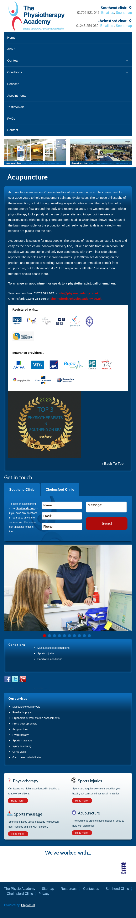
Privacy (43, 893)
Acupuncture (20, 729)
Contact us (91, 888)
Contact (12, 130)
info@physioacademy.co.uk (78, 293)
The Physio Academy (19, 888)
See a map (124, 12)
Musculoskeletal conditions (53, 647)
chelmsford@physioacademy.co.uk (76, 298)
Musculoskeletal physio (26, 706)
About (11, 49)
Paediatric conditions (49, 659)
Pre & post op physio (24, 723)
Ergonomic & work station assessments (36, 717)
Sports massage (22, 740)
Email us (107, 12)
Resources (69, 888)
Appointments (16, 95)
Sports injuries (45, 653)
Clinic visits (19, 751)
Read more (17, 800)
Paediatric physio (22, 712)
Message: (106, 507)
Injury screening (22, 746)
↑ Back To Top (112, 463)
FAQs (11, 118)
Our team (69, 60)
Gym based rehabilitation (27, 757)
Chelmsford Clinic (60, 489)
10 (89, 635)
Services (69, 84)
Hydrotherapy (20, 734)
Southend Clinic (22, 489)
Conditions (69, 72)
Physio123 (28, 905)
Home (11, 37)
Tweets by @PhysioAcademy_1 (27, 688)
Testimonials (16, 107)
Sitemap (48, 888)
